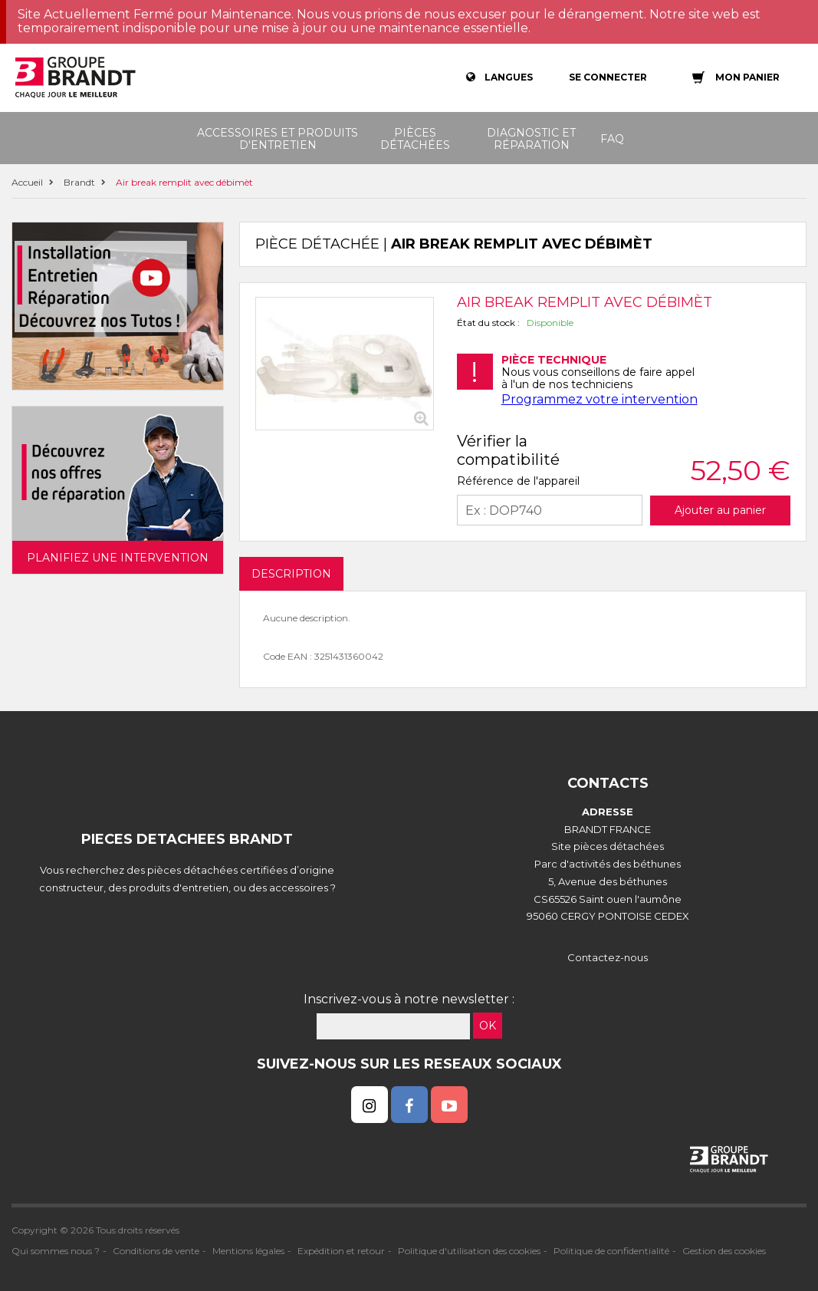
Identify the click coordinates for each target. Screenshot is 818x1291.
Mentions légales (248, 1250)
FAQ (612, 139)
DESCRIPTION (291, 574)
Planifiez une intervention (118, 558)
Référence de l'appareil (518, 481)
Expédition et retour (341, 1250)
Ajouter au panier (720, 510)
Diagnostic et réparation (531, 139)
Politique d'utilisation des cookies (469, 1250)
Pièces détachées (415, 139)
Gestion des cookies (724, 1250)
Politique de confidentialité (611, 1250)
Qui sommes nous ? (55, 1250)
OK (487, 1025)
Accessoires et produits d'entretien (277, 139)
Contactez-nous (607, 957)
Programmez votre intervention (599, 399)
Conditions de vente (156, 1250)
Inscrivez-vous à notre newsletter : (409, 999)
